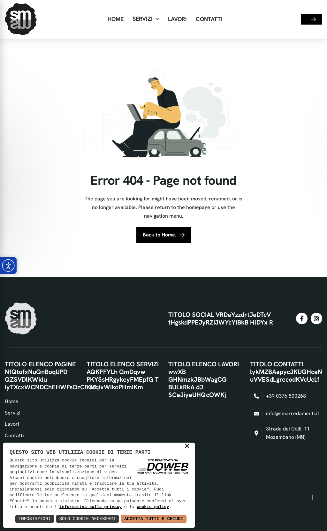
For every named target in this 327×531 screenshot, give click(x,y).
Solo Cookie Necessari (87, 519)
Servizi (143, 18)
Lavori (177, 19)
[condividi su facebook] (302, 318)
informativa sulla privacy (90, 507)
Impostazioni (35, 519)
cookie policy (153, 507)
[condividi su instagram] (316, 318)
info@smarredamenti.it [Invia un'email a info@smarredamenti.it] (292, 413)
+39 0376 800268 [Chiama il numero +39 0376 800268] (286, 396)
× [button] (187, 447)
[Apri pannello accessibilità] (8, 265)
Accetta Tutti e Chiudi (153, 519)
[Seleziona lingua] (287, 19)
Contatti (209, 19)
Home (116, 19)
